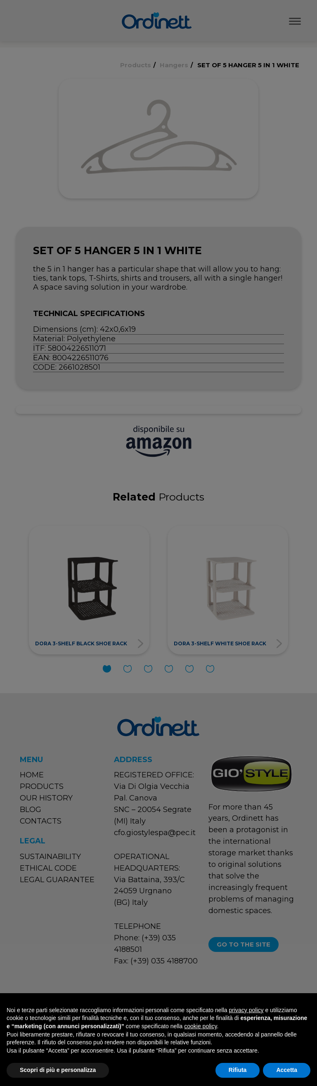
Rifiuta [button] (238, 1070)
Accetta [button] (286, 1070)
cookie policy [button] (200, 1026)
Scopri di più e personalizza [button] (58, 1070)
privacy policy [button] (246, 1010)
